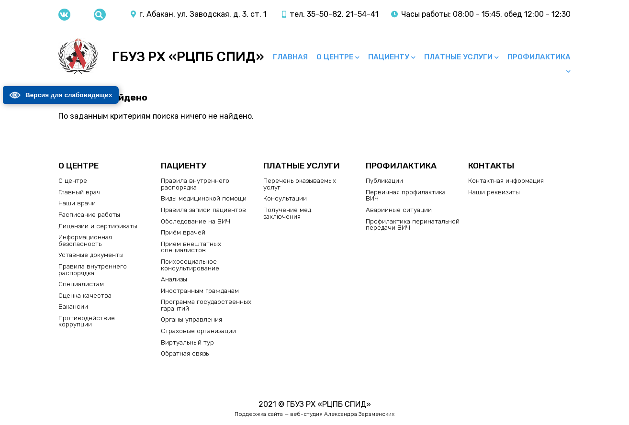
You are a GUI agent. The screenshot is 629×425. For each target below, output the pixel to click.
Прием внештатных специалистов (191, 247)
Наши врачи (77, 203)
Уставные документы (91, 254)
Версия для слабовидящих (62, 96)
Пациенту (388, 57)
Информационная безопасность (85, 240)
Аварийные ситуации (399, 209)
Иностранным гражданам (200, 290)
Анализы (174, 279)
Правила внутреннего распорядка (92, 269)
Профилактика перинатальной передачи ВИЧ (413, 224)
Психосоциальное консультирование (190, 264)
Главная (290, 57)
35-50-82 (324, 14)
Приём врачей (183, 232)
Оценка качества (85, 295)
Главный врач (79, 192)
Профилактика (539, 57)
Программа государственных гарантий (206, 305)
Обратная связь (185, 353)
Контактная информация (506, 180)
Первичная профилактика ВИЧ (406, 195)
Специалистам (81, 284)
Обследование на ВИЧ (195, 221)
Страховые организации (198, 331)
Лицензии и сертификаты (97, 226)
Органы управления (191, 319)
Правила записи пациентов (203, 209)
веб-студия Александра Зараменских (342, 414)
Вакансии (73, 306)
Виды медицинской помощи (204, 198)
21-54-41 (362, 14)
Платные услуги (458, 57)
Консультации (285, 198)
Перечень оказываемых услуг (299, 184)
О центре (334, 57)
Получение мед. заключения (288, 213)
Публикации (384, 180)
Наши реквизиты (494, 192)
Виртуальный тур (187, 342)
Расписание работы (89, 214)
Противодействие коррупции (86, 321)
